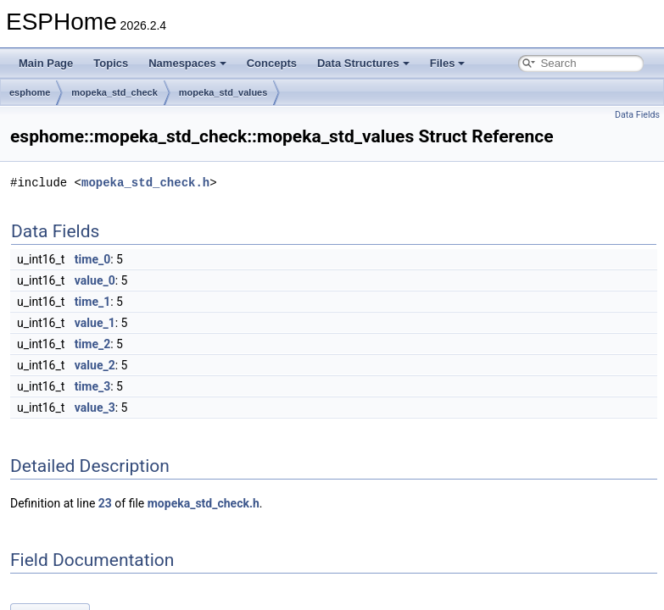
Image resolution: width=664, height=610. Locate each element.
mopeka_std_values (223, 92)
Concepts (272, 63)
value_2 (95, 365)
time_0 (92, 259)
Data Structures (363, 63)
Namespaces (187, 63)
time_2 (92, 344)
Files (448, 63)
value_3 (95, 407)
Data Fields (637, 114)
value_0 (95, 280)
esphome (29, 92)
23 (105, 503)
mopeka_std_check (114, 92)
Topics (110, 63)
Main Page (46, 63)
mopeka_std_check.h (145, 183)
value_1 (95, 323)
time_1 (92, 301)
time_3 (92, 386)
